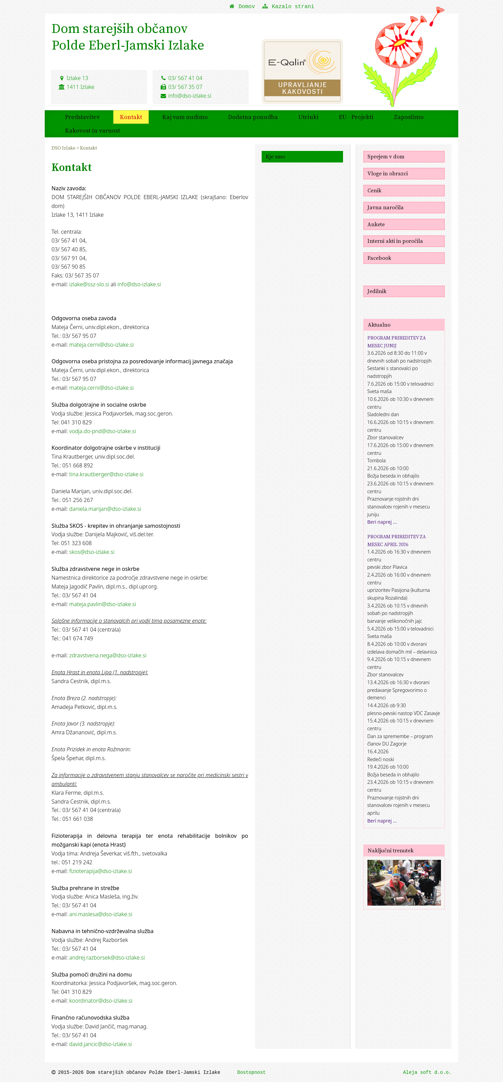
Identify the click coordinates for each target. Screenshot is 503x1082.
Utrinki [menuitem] (308, 116)
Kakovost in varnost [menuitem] (92, 129)
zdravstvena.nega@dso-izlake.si (107, 654)
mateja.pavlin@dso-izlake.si (102, 603)
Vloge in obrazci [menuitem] (387, 172)
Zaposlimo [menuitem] (409, 116)
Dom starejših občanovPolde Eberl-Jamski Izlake (129, 37)
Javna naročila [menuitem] (385, 206)
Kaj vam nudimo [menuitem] (185, 116)
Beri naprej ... (382, 521)
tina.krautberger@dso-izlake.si (106, 473)
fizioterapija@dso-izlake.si (100, 870)
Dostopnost (251, 1072)
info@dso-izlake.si (186, 94)
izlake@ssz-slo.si (89, 283)
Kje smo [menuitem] (275, 155)
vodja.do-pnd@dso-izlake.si (102, 430)
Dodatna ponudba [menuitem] (253, 116)
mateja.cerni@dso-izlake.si (101, 344)
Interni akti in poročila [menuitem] (395, 240)
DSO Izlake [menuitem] (64, 147)
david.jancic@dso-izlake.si (100, 1043)
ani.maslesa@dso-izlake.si (100, 913)
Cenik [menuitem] (374, 189)
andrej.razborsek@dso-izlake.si (107, 957)
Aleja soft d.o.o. (427, 1072)
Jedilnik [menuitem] (376, 290)
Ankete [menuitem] (376, 223)
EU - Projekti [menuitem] (356, 116)
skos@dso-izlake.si (91, 551)
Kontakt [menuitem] (131, 116)
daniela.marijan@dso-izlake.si (105, 508)
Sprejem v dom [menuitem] (385, 155)
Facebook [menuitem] (379, 257)
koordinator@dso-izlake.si (100, 1000)
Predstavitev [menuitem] (82, 116)
